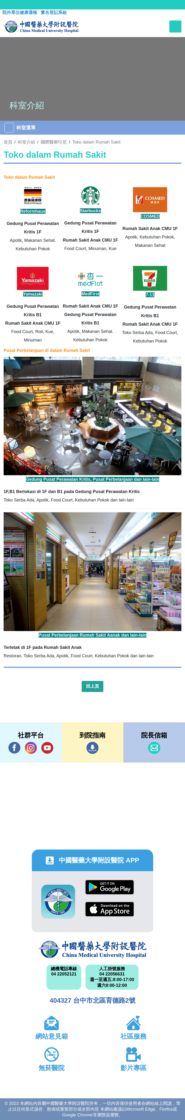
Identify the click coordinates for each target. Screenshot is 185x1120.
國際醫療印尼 (54, 142)
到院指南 (92, 748)
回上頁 (92, 686)
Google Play (109, 887)
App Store (109, 909)
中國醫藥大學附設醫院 (92, 949)
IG (31, 748)
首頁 (8, 142)
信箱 (154, 748)
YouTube (47, 748)
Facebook (14, 748)
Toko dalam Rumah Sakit (96, 142)
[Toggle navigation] (175, 26)
